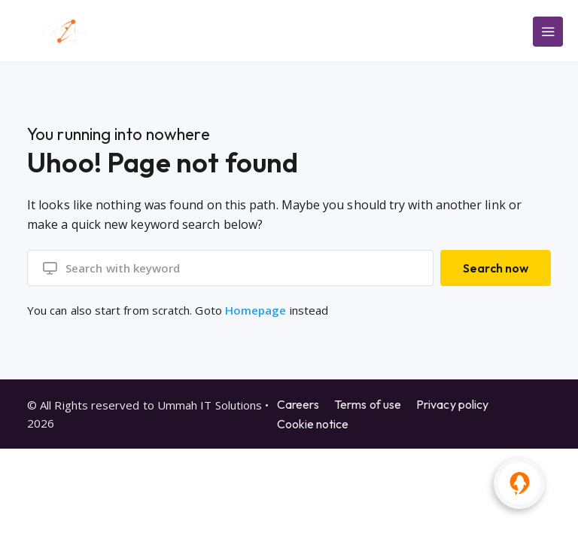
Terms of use (367, 403)
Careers (298, 403)
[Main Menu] (548, 32)
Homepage (256, 309)
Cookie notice (313, 423)
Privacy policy (452, 403)
